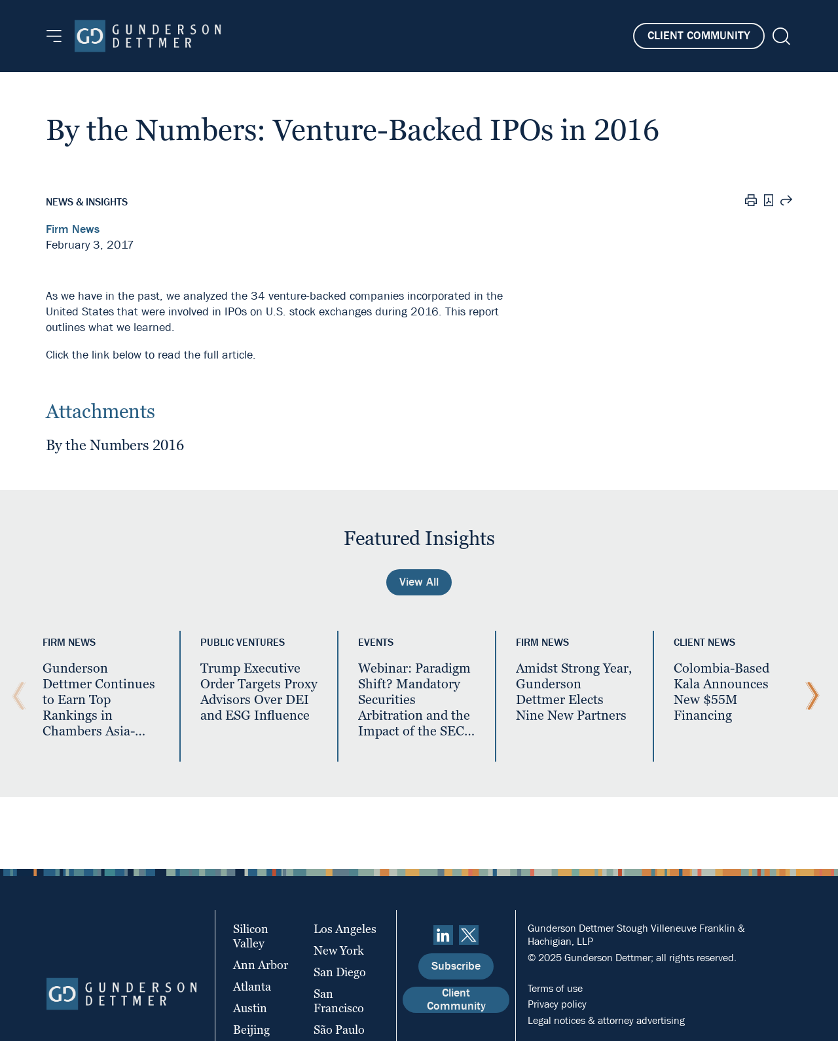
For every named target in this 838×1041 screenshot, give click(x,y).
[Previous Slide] (16, 696)
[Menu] (54, 36)
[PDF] (768, 201)
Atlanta (252, 986)
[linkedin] (443, 935)
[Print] (751, 202)
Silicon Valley (250, 936)
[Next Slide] (809, 696)
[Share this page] (786, 202)
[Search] (780, 36)
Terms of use (555, 988)
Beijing (251, 1029)
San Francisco (339, 1001)
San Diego (340, 972)
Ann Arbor (260, 965)
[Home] (147, 36)
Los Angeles (345, 929)
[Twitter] (469, 935)
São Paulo (339, 1029)
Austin (250, 1008)
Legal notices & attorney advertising (606, 1020)
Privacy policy (557, 1004)
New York (339, 950)
